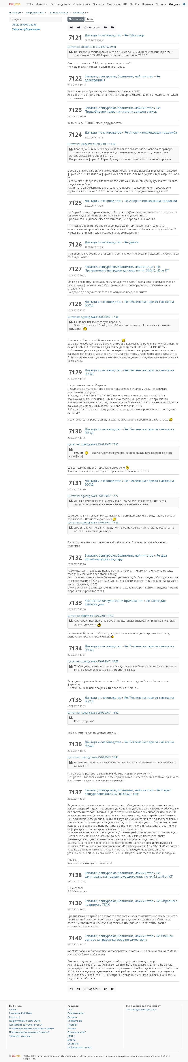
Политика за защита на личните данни (31, 1028)
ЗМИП (71, 1036)
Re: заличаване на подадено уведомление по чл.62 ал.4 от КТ (129, 875)
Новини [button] (146, 4)
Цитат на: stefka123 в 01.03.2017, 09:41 (91, 46)
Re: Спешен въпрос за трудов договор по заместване (129, 938)
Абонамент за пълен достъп (25, 1024)
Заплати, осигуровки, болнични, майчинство (119, 76)
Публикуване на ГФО (79, 1047)
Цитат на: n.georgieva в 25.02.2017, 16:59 (92, 712)
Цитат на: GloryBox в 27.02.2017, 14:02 (91, 144)
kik (14, 1056)
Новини (72, 1024)
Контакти (14, 1017)
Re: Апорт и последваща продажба (150, 132)
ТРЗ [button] (28, 4)
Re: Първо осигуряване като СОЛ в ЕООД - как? (128, 792)
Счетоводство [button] (59, 4)
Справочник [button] (80, 4)
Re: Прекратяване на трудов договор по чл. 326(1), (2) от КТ (127, 268)
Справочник (75, 1020)
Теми (90, 19)
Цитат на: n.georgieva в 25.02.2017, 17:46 (92, 316)
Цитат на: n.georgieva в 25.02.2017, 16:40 (92, 757)
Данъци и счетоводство (103, 35)
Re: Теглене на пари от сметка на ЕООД (129, 303)
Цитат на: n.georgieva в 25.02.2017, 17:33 (92, 444)
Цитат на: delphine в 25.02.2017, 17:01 (90, 615)
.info (14, 4)
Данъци (72, 1017)
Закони (72, 1028)
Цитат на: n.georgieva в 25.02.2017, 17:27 (92, 496)
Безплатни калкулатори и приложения (114, 601)
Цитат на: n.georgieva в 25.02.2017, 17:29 (92, 522)
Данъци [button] (41, 4)
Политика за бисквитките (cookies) (29, 1032)
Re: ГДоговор (134, 35)
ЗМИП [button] (133, 4)
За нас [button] (160, 4)
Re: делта (131, 242)
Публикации (76, 19)
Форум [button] (173, 4)
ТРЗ (70, 1009)
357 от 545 (90, 27)
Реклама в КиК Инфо (20, 1013)
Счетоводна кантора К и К (141, 1009)
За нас (12, 1009)
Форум (71, 1039)
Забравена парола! (20, 1036)
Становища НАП (117, 4)
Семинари (73, 1043)
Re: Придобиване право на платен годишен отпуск (123, 110)
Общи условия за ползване (24, 1020)
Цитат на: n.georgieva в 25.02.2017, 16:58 (92, 661)
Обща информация (24, 24)
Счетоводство (76, 1013)
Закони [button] (97, 4)
